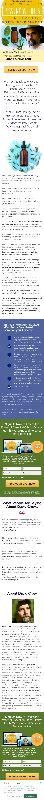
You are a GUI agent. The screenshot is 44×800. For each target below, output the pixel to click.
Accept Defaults (30, 796)
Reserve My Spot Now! (22, 483)
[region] (22, 790)
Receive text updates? (14, 477)
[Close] (41, 783)
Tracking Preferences (14, 796)
